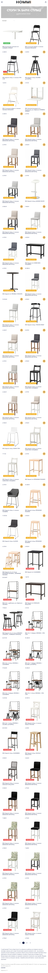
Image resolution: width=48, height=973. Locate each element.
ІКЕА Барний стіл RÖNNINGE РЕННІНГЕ (35, 479)
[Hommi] (23, 2)
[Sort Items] (8, 20)
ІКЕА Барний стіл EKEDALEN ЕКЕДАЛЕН (32, 603)
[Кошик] (45, 2)
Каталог (3, 967)
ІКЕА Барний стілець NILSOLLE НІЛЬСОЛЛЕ (33, 753)
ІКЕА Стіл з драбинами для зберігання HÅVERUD (12, 603)
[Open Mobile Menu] (2, 2)
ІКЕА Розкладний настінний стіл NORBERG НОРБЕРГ (10, 47)
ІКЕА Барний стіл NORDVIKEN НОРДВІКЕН (32, 263)
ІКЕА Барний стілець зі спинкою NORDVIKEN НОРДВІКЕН (33, 387)
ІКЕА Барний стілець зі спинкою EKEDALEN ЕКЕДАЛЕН (10, 783)
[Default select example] (4, 970)
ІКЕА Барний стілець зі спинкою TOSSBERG (10, 510)
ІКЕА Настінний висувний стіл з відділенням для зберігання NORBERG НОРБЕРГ (35, 110)
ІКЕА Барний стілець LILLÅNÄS (10, 541)
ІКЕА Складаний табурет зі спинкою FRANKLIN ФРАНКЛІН (34, 47)
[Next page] (30, 943)
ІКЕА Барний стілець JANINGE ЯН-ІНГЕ (34, 201)
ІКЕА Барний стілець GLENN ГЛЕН (11, 448)
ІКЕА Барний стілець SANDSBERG (11, 753)
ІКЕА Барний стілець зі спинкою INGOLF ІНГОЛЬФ (33, 723)
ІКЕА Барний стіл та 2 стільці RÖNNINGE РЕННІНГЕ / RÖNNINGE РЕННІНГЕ (11, 573)
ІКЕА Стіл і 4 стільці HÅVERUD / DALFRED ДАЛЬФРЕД (10, 723)
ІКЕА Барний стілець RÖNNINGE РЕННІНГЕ (33, 510)
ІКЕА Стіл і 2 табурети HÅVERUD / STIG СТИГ (35, 633)
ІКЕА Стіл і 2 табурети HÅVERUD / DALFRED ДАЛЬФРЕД (33, 663)
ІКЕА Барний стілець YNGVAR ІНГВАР (34, 325)
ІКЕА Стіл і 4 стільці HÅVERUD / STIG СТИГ (34, 693)
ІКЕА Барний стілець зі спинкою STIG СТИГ (11, 78)
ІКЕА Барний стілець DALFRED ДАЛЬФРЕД (32, 78)
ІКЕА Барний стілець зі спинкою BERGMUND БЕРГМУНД (10, 140)
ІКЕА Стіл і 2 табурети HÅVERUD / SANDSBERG (10, 693)
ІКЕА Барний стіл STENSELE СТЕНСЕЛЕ (12, 294)
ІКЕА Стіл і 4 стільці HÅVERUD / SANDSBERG (10, 663)
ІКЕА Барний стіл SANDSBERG (32, 572)
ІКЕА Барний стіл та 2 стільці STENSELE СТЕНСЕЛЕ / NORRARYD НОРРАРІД (12, 633)
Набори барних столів (23, 14)
